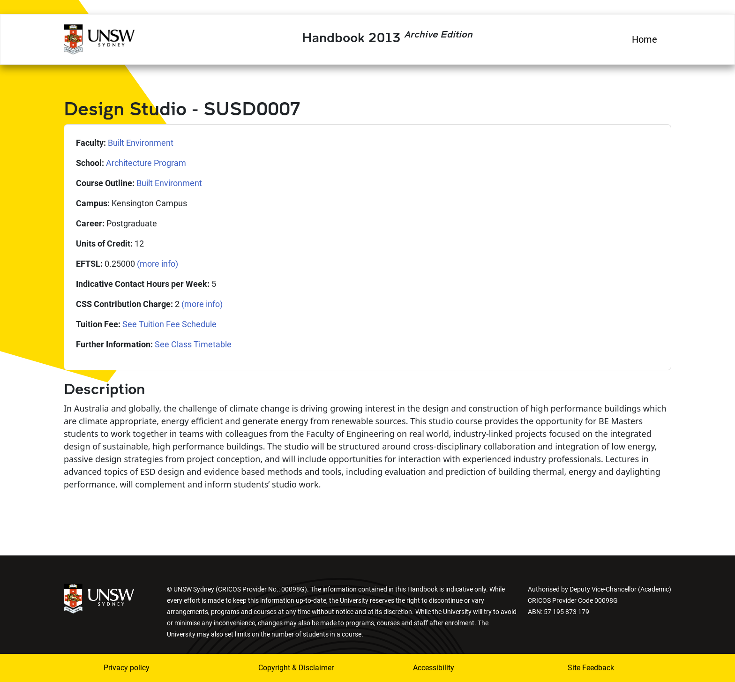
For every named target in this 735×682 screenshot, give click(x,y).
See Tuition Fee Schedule (169, 324)
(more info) (157, 264)
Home (644, 39)
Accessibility (433, 667)
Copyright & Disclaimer (296, 667)
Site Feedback (591, 667)
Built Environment (140, 143)
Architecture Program (146, 163)
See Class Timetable (193, 344)
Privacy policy (127, 667)
